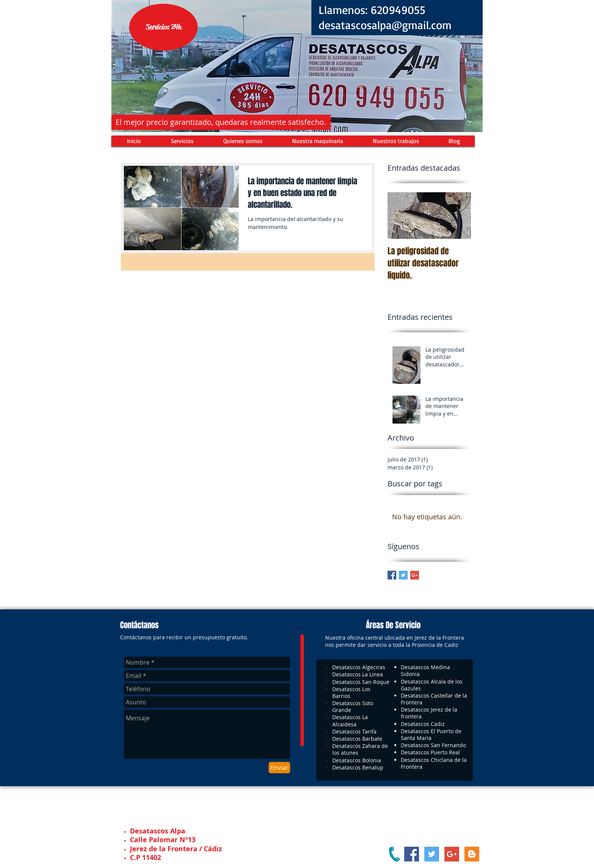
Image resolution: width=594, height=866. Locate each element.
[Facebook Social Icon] (411, 854)
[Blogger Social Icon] (471, 854)
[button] (163, 27)
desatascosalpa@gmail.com (385, 25)
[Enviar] (279, 767)
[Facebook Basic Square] (392, 575)
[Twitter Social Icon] (431, 854)
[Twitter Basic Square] (403, 575)
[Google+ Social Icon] (451, 854)
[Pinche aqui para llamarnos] (394, 854)
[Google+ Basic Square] (414, 575)
